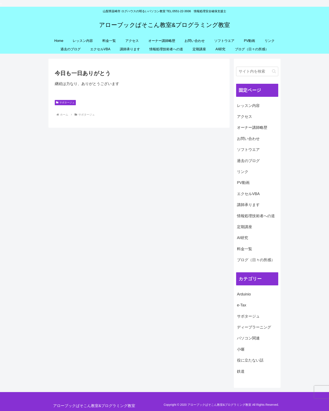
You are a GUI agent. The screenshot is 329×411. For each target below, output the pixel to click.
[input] (257, 71)
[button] (274, 71)
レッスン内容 (248, 106)
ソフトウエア (248, 150)
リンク (242, 172)
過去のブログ (248, 161)
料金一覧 (244, 249)
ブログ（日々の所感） (256, 260)
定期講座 (244, 227)
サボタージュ (65, 102)
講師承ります (248, 205)
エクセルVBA (248, 194)
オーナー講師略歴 (252, 127)
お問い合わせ (248, 139)
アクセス (244, 116)
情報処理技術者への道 (256, 216)
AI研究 (242, 238)
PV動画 (243, 183)
